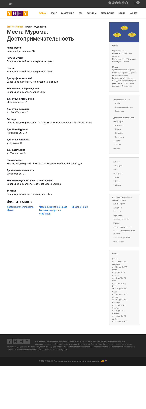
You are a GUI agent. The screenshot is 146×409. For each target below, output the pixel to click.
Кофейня (119, 133)
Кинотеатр (119, 137)
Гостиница (119, 111)
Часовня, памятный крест (53, 207)
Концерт (118, 166)
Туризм (42, 13)
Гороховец (117, 215)
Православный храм (124, 107)
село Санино (118, 241)
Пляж (117, 148)
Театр (117, 141)
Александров (119, 204)
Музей (10, 210)
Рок (116, 170)
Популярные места (121, 99)
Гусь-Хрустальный (121, 219)
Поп (117, 177)
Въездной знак (80, 207)
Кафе (117, 103)
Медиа (122, 13)
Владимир (117, 208)
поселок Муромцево (122, 237)
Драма (118, 185)
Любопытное (107, 13)
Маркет (133, 13)
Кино (117, 181)
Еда (80, 13)
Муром (115, 45)
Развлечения (67, 13)
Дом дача (91, 13)
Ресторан (119, 121)
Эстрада (118, 173)
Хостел (118, 145)
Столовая (119, 125)
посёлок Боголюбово (122, 227)
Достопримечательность (20, 207)
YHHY (104, 361)
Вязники (117, 211)
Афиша (116, 162)
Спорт (54, 13)
